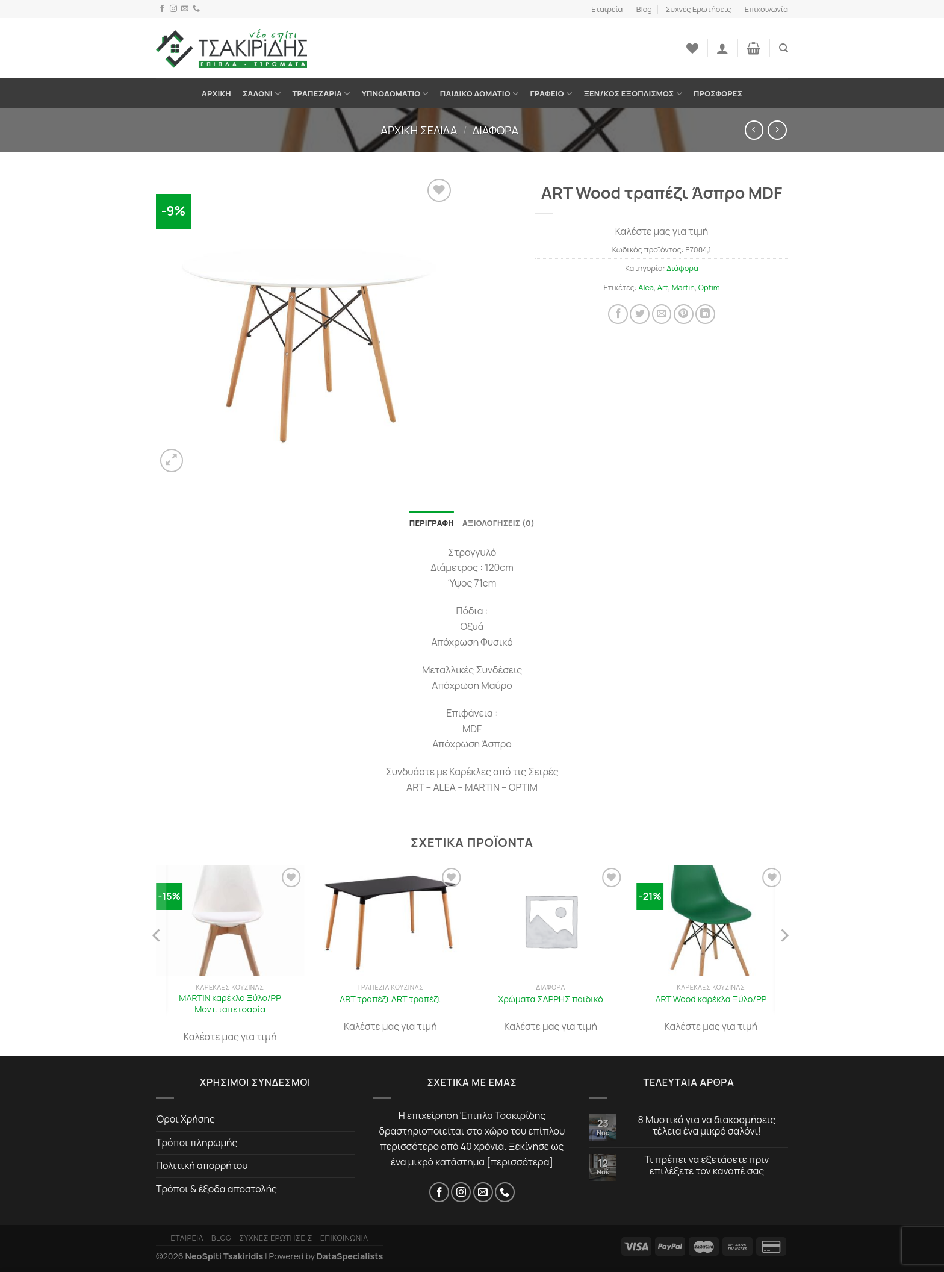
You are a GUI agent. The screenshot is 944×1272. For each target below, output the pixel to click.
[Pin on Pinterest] (684, 314)
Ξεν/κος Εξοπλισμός (632, 93)
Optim (709, 287)
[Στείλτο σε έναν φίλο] (662, 314)
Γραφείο (551, 93)
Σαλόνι (262, 93)
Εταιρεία (607, 9)
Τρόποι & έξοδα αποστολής (216, 1189)
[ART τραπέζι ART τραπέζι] (390, 920)
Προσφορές (718, 93)
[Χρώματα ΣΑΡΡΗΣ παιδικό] (550, 920)
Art (662, 287)
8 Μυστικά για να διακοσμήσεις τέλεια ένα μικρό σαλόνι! (707, 1125)
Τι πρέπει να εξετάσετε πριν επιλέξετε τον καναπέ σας (707, 1165)
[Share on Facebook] (618, 314)
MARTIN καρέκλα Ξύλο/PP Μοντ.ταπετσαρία (230, 1004)
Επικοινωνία (766, 9)
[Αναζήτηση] (783, 48)
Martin (683, 287)
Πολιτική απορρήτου (202, 1165)
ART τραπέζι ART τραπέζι (390, 999)
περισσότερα (520, 1161)
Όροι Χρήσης (185, 1119)
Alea (646, 287)
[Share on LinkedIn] (705, 314)
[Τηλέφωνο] (196, 9)
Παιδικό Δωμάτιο (479, 93)
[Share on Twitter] (640, 314)
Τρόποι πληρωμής (196, 1142)
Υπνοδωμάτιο (395, 93)
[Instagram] (173, 9)
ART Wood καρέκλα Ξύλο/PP (710, 999)
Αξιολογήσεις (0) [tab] (498, 522)
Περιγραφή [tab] (431, 522)
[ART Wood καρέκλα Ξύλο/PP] (711, 920)
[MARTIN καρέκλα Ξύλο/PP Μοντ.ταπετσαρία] (230, 920)
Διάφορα (495, 130)
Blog (644, 9)
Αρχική (216, 93)
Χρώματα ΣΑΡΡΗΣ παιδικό (550, 999)
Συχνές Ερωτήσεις (698, 9)
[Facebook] (162, 9)
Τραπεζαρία (321, 93)
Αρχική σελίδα (418, 130)
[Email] (184, 9)
